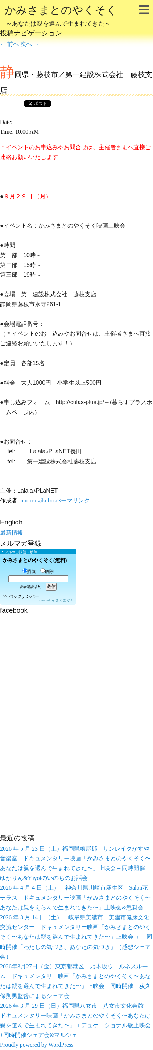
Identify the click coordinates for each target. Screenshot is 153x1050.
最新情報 (11, 533)
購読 (29, 571)
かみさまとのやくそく (61, 16)
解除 (47, 571)
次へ (29, 44)
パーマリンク (72, 500)
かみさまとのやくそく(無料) (35, 560)
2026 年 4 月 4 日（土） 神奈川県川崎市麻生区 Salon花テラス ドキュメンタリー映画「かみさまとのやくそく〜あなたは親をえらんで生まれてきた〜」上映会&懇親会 (75, 897)
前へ (9, 44)
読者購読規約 (30, 587)
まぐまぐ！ (64, 600)
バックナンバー (24, 596)
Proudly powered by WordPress (36, 1045)
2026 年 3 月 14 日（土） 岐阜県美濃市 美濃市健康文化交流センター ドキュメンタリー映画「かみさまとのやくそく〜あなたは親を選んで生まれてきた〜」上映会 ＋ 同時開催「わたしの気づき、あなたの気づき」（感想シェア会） (76, 937)
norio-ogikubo (37, 500)
